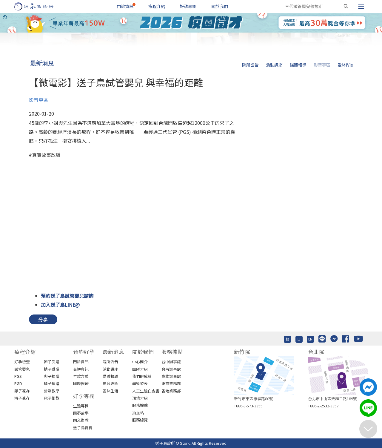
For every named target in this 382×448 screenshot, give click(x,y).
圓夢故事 (81, 413)
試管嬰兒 (22, 369)
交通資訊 (81, 369)
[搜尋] (346, 6)
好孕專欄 (188, 6)
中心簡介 (140, 361)
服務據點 (140, 405)
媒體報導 (298, 65)
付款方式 (81, 376)
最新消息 (42, 63)
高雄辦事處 (171, 376)
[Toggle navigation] (361, 6)
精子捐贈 (51, 383)
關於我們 (219, 6)
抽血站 (138, 412)
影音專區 (322, 65)
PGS (18, 376)
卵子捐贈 (51, 376)
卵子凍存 (22, 391)
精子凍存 (22, 398)
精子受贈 (51, 369)
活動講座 (274, 65)
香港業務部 (171, 391)
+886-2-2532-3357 (323, 406)
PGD (18, 383)
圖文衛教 (81, 420)
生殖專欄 (81, 406)
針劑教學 (51, 391)
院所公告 (250, 65)
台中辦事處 (171, 361)
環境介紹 (140, 398)
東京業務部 (171, 383)
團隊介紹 (140, 369)
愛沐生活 (110, 391)
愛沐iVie (345, 65)
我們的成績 (142, 376)
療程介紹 (156, 6)
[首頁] (39, 6)
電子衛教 (51, 398)
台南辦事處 (171, 369)
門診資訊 (125, 6)
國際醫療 (81, 383)
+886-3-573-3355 (248, 406)
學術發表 (140, 383)
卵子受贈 (51, 361)
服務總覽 (140, 420)
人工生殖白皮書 (145, 391)
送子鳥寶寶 (83, 427)
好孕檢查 (22, 361)
